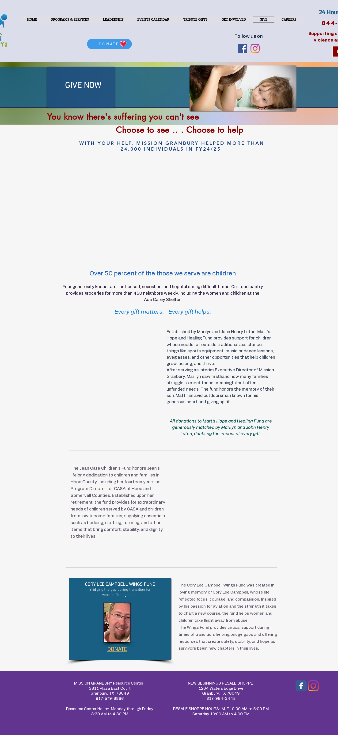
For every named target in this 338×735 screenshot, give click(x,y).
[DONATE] (109, 44)
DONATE (117, 649)
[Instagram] (313, 685)
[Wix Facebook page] (301, 685)
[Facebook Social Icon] (242, 48)
